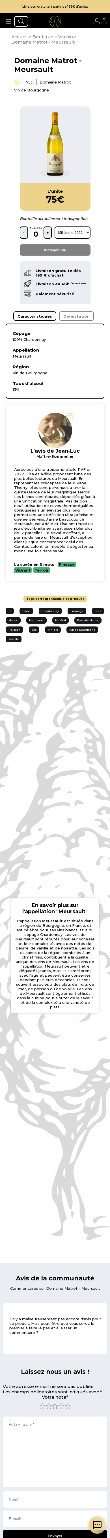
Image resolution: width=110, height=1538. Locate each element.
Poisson (14, 630)
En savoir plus (78, 283)
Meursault (36, 620)
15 (9, 611)
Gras (98, 611)
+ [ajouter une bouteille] (48, 232)
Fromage (76, 611)
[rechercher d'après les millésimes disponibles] (72, 232)
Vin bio (53, 630)
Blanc (26, 611)
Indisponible (55, 250)
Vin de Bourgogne (82, 630)
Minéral (60, 620)
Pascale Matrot (88, 620)
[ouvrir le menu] (8, 21)
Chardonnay (50, 611)
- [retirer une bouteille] (23, 232)
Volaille (13, 639)
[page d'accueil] (20, 36)
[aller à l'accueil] (55, 21)
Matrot (13, 620)
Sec (34, 630)
